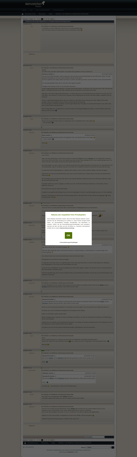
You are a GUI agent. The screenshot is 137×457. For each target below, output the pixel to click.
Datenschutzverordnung (67, 228)
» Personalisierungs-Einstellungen (68, 242)
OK (68, 235)
